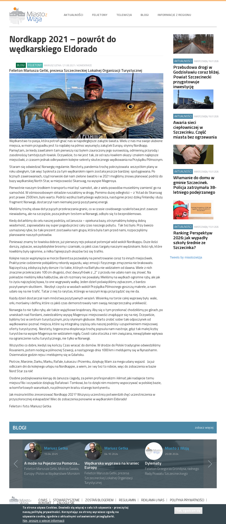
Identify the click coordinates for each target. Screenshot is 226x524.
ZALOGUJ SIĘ (65, 502)
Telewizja (124, 14)
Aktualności (73, 14)
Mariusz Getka (52, 65)
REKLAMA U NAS (152, 500)
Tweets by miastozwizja (186, 257)
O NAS (42, 500)
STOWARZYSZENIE (66, 500)
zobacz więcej (204, 427)
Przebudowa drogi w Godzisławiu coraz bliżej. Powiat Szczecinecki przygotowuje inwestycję (196, 77)
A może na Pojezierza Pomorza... (52, 463)
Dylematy (153, 463)
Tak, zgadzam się (188, 510)
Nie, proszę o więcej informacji (43, 520)
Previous (16, 463)
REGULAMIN (127, 500)
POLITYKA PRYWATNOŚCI (187, 500)
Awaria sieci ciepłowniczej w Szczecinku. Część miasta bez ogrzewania (195, 129)
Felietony (99, 14)
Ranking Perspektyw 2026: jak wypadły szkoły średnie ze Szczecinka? (192, 240)
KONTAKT (44, 502)
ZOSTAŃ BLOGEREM (99, 500)
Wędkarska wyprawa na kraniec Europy (112, 465)
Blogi (145, 14)
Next (210, 463)
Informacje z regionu (174, 14)
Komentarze (84, 65)
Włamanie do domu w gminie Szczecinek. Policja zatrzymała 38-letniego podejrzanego (195, 185)
